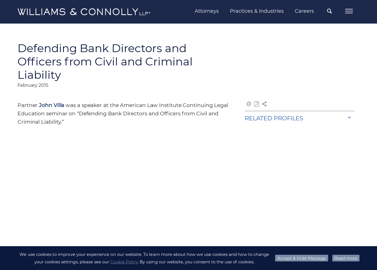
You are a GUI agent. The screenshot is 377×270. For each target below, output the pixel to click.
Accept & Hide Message (301, 258)
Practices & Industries (257, 11)
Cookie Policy (124, 261)
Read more (345, 258)
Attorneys (207, 11)
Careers (304, 11)
